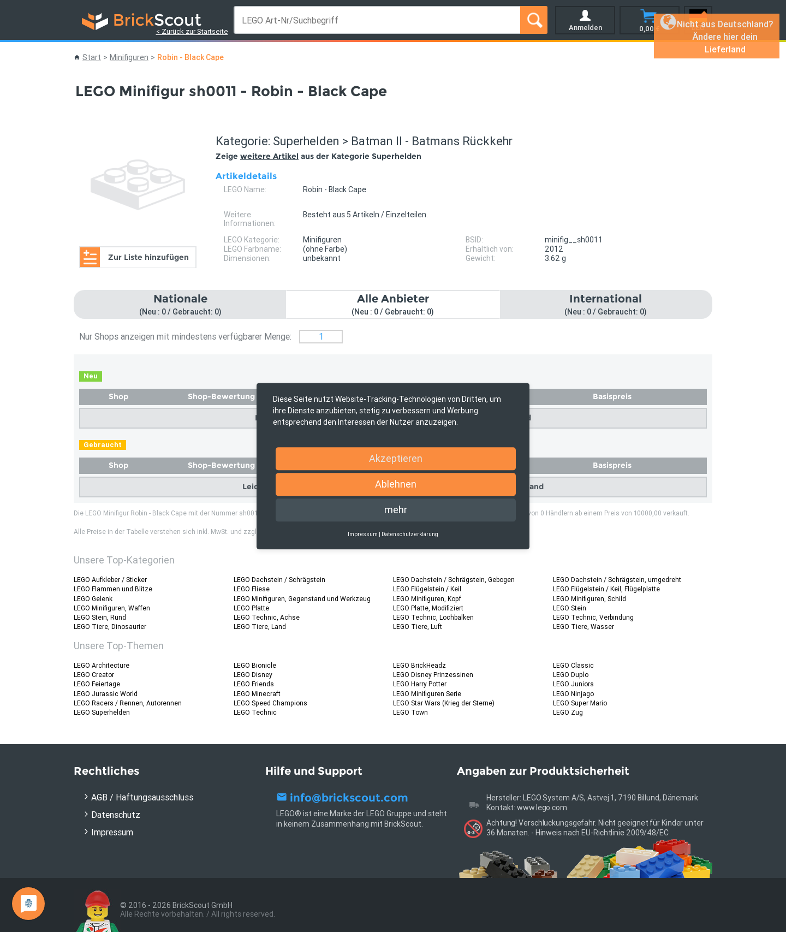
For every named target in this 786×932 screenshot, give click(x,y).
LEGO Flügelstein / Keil (427, 589)
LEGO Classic (573, 665)
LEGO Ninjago (573, 694)
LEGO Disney (253, 674)
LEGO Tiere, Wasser (583, 626)
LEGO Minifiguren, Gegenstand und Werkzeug (302, 599)
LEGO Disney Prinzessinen (433, 674)
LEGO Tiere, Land (260, 626)
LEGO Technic (255, 712)
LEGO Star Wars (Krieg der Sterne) (444, 703)
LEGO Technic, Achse (267, 617)
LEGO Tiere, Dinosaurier (110, 626)
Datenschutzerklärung (410, 534)
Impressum (112, 832)
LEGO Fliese (252, 589)
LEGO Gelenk (93, 599)
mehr (395, 509)
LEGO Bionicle (255, 665)
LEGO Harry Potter (419, 684)
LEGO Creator (94, 674)
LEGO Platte (251, 608)
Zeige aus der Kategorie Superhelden (318, 156)
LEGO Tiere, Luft (417, 626)
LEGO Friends (254, 684)
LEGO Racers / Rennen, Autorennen (128, 703)
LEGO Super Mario (580, 703)
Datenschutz (115, 814)
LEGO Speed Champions (270, 703)
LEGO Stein (569, 608)
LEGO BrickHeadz (419, 665)
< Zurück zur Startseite (192, 31)
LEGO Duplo (570, 674)
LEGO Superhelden (102, 712)
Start (91, 57)
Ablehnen (395, 484)
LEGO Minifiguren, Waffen (112, 608)
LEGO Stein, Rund (100, 617)
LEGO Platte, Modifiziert (428, 608)
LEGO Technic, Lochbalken (433, 617)
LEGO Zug (568, 712)
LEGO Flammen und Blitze (113, 589)
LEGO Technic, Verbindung (593, 617)
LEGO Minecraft (257, 694)
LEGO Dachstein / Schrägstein (279, 579)
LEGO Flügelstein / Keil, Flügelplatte (606, 589)
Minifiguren (129, 57)
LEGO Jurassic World (106, 694)
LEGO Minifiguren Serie (427, 694)
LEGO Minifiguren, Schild (589, 599)
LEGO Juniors (573, 684)
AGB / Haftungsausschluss (142, 797)
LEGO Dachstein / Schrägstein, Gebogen (454, 579)
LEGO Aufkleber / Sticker (110, 579)
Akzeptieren (395, 458)
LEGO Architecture (101, 665)
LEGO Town (410, 712)
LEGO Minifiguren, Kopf (427, 599)
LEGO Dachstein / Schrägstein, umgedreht (617, 579)
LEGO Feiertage (97, 684)
